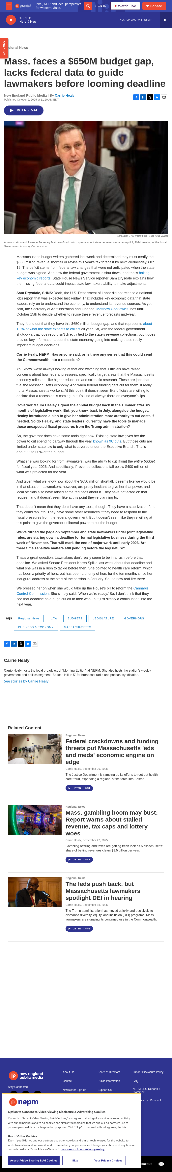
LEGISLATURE (103, 618)
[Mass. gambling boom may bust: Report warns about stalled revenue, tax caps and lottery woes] (35, 820)
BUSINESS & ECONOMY (36, 627)
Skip (75, 1160)
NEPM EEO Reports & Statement (146, 1091)
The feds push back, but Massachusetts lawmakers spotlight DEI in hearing (103, 891)
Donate (156, 6)
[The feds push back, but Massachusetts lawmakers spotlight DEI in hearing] (35, 891)
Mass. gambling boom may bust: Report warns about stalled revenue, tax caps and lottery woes (112, 822)
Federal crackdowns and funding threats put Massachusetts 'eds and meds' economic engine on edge (112, 751)
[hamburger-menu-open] (9, 6)
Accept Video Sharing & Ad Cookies (33, 1160)
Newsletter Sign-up (74, 1089)
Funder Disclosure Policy (148, 1072)
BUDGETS (75, 618)
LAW (54, 618)
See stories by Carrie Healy (26, 681)
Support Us (105, 1089)
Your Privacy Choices (108, 1160)
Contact (67, 1081)
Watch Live (125, 6)
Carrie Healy (64, 95)
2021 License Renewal (147, 1100)
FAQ (135, 1081)
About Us (68, 1072)
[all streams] (166, 20)
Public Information (109, 1081)
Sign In (100, 5)
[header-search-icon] (88, 6)
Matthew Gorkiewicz (112, 309)
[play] (11, 20)
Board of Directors (109, 1072)
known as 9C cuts (107, 441)
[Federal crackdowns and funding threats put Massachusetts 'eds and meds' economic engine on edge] (35, 749)
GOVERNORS (134, 618)
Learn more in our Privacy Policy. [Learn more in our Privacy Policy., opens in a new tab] (83, 1149)
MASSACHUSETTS (77, 627)
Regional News (16, 48)
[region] (71, 1130)
